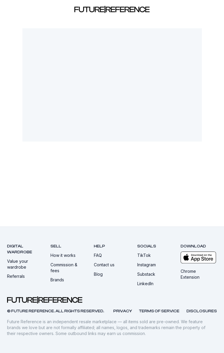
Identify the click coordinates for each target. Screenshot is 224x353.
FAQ (100, 255)
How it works (65, 255)
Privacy (122, 311)
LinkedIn (148, 283)
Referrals (18, 276)
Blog (101, 274)
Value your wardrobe (25, 264)
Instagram (149, 264)
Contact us (107, 264)
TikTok (146, 255)
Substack (149, 274)
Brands (59, 279)
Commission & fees (68, 267)
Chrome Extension (199, 274)
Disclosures (202, 311)
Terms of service (159, 311)
